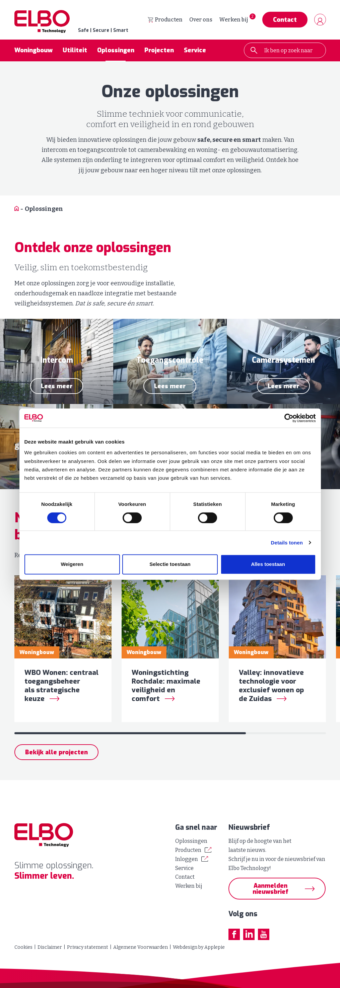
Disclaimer (50, 947)
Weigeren (72, 565)
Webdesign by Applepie (199, 947)
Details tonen (287, 543)
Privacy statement (87, 947)
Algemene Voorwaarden (140, 947)
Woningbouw (33, 52)
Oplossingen (115, 52)
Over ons (200, 20)
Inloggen (186, 859)
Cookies (23, 947)
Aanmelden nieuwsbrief (270, 889)
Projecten (159, 52)
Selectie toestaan (170, 565)
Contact (285, 20)
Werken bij (233, 20)
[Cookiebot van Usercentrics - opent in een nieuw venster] (286, 418)
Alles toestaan (268, 565)
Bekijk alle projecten (56, 758)
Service (195, 52)
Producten (165, 20)
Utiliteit (75, 52)
